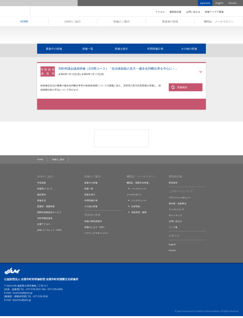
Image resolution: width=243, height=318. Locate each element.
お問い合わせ (193, 11)
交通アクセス (43, 225)
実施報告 (182, 87)
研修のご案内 (121, 22)
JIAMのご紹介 (73, 22)
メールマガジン (134, 195)
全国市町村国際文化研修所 (54, 8)
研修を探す (121, 49)
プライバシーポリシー (180, 198)
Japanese (205, 3)
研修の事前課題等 (93, 222)
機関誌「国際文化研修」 (139, 183)
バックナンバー (139, 189)
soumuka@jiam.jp (22, 294)
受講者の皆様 (170, 22)
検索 (231, 11)
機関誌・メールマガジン (219, 22)
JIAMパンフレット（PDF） (50, 231)
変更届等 (173, 183)
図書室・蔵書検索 (46, 207)
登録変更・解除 (139, 213)
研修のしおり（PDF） (95, 228)
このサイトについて (181, 192)
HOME (24, 22)
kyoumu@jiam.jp (22, 301)
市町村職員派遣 (44, 219)
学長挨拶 (41, 183)
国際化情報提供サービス (49, 213)
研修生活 (41, 201)
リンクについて (176, 210)
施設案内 (41, 195)
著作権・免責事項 (177, 204)
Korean (233, 3)
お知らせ (174, 237)
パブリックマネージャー (96, 234)
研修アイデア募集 (214, 11)
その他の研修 (189, 49)
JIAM (15, 8)
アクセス (160, 11)
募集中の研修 (54, 49)
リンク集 (173, 228)
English (219, 3)
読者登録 (135, 207)
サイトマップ (175, 216)
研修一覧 (87, 49)
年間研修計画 (155, 49)
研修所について (44, 189)
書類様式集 (175, 11)
